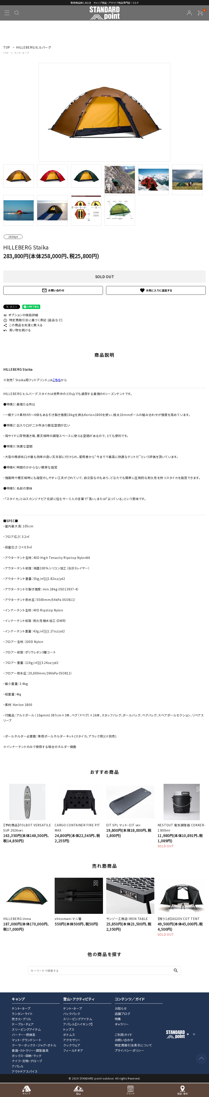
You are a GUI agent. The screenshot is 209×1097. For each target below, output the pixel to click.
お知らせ (121, 1008)
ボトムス (69, 1034)
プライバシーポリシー (129, 1050)
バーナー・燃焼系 (24, 1034)
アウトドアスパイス (25, 1071)
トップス (68, 1029)
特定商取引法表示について (133, 1045)
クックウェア (71, 1045)
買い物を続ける (17, 330)
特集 (118, 1019)
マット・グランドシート (27, 1040)
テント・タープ (21, 52)
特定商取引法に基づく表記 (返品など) (33, 320)
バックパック (71, 1013)
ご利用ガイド (123, 1034)
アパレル (18, 1066)
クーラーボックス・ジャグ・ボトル (34, 1045)
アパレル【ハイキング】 (78, 1024)
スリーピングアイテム (26, 1029)
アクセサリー (72, 1040)
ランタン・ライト (22, 1013)
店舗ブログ (122, 1013)
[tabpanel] (104, 112)
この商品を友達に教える (23, 325)
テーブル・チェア (23, 1024)
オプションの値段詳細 (20, 315)
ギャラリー (122, 1024)
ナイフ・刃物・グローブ (27, 1061)
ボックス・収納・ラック (27, 1055)
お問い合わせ (53, 290)
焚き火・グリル (21, 1019)
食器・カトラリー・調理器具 (30, 1050)
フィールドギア (73, 1050)
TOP (6, 52)
